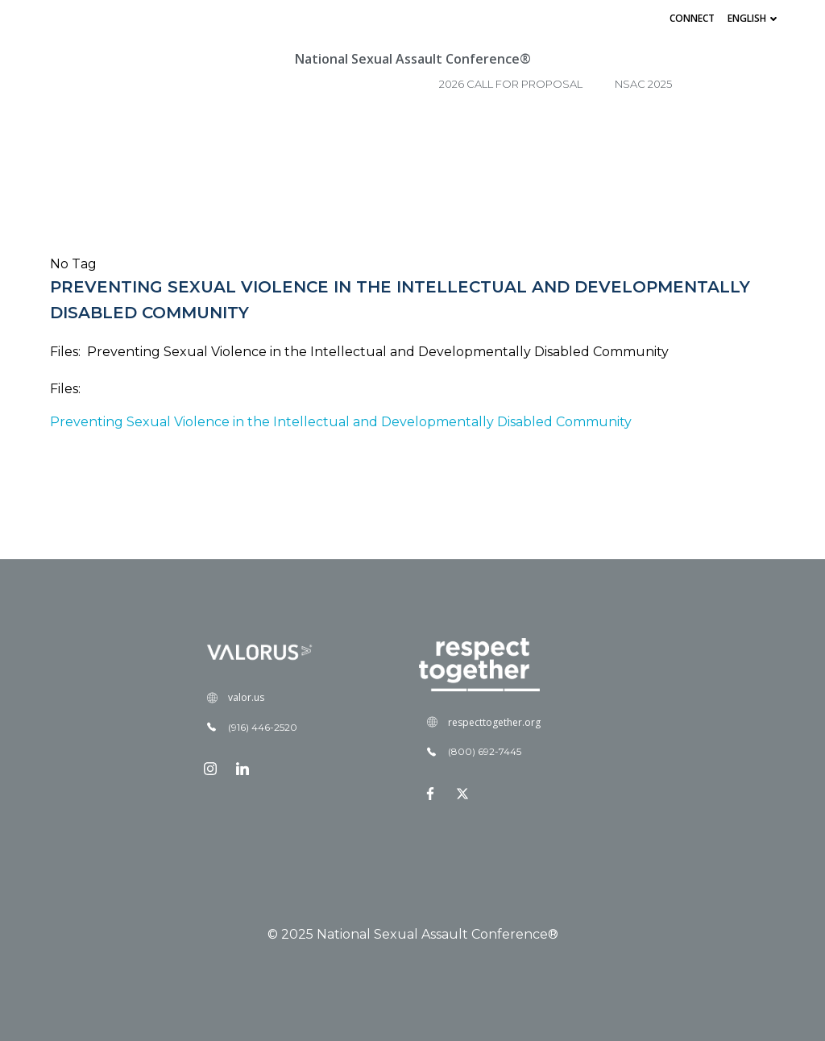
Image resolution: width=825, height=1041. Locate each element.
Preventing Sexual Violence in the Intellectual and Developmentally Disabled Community (341, 421)
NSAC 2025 (643, 83)
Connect (692, 18)
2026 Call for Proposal (510, 83)
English (754, 18)
